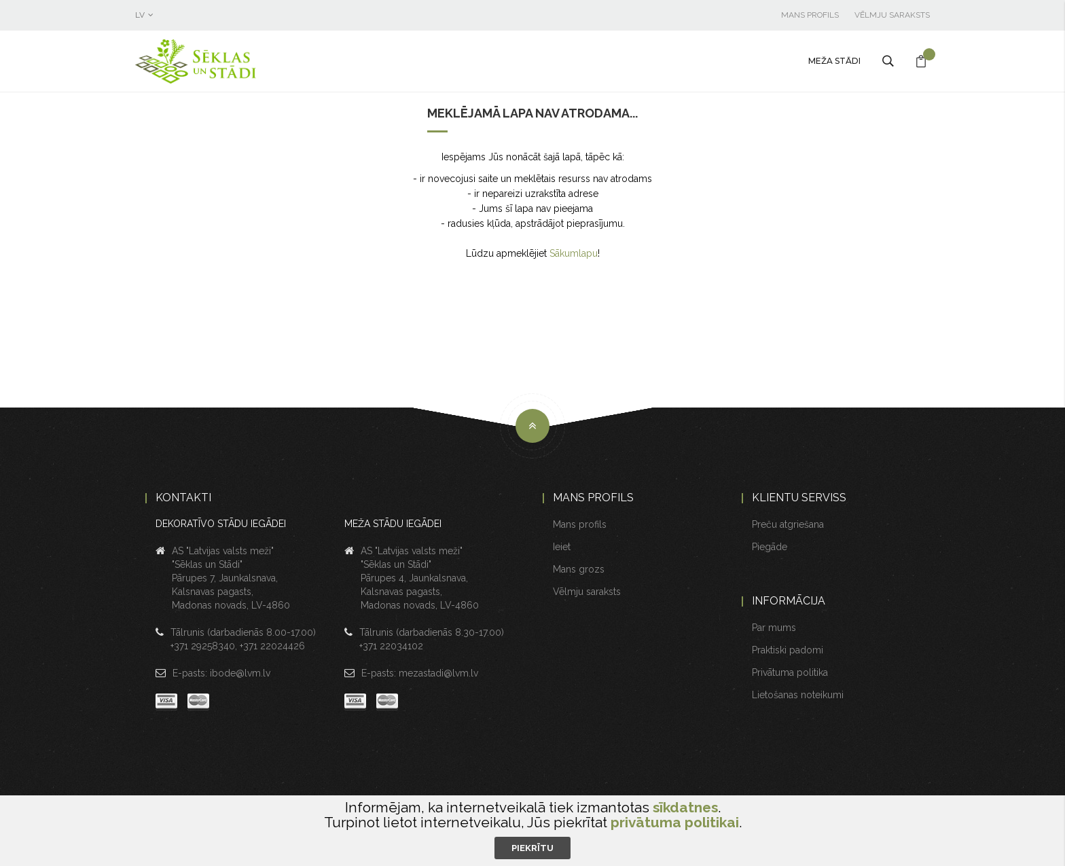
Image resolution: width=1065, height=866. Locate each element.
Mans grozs (578, 569)
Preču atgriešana (788, 524)
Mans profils (810, 15)
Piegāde (769, 546)
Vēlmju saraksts (892, 15)
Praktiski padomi (787, 650)
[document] (532, 829)
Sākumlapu (573, 253)
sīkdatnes (685, 807)
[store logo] (227, 61)
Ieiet (562, 546)
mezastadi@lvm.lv (438, 673)
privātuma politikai (675, 822)
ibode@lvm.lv (240, 673)
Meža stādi (834, 61)
